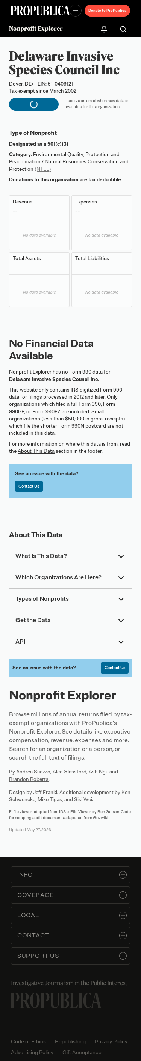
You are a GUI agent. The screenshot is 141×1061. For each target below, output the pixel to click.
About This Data (36, 451)
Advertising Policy (32, 1052)
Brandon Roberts (29, 779)
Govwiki (100, 817)
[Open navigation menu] (76, 11)
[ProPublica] (40, 11)
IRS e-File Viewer (75, 811)
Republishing (70, 1041)
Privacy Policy (111, 1041)
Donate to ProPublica (107, 10)
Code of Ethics (28, 1041)
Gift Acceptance (82, 1052)
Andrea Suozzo (33, 772)
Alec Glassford (69, 772)
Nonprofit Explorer (36, 28)
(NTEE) (43, 169)
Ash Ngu (98, 772)
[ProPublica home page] (56, 1000)
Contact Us (28, 486)
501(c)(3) (57, 144)
